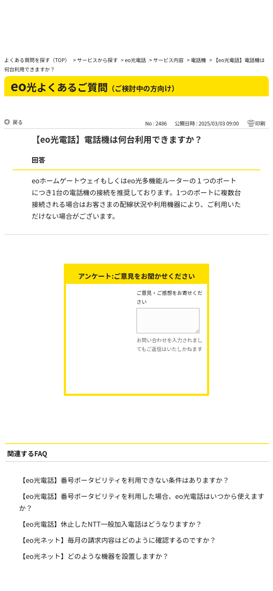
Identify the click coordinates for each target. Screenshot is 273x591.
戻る (18, 121)
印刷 (260, 123)
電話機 (198, 59)
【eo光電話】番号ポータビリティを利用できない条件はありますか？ (124, 480)
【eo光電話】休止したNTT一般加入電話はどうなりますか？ (110, 524)
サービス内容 (168, 59)
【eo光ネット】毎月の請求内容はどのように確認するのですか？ (117, 540)
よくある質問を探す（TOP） (37, 59)
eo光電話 (135, 59)
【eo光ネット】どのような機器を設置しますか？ (94, 556)
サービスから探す (97, 59)
